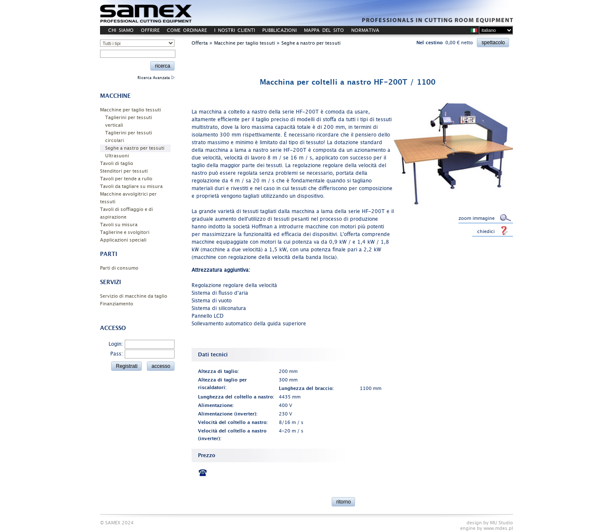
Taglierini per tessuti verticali (128, 121)
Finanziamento (116, 304)
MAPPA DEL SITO (324, 30)
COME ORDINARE (187, 30)
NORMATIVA (365, 30)
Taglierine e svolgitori (124, 232)
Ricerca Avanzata (156, 77)
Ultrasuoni (117, 156)
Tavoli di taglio (116, 163)
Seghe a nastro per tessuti (134, 148)
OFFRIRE (150, 30)
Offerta (200, 43)
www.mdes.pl (498, 528)
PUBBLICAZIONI (279, 30)
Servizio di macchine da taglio (133, 296)
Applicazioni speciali (123, 240)
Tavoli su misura (118, 225)
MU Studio (501, 522)
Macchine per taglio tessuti (130, 110)
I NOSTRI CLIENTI (234, 30)
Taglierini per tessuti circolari (128, 137)
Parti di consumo (119, 268)
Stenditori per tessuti (124, 171)
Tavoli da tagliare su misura (131, 186)
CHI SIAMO (121, 30)
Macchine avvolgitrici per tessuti (128, 198)
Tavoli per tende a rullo (126, 179)
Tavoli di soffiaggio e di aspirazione (126, 213)
